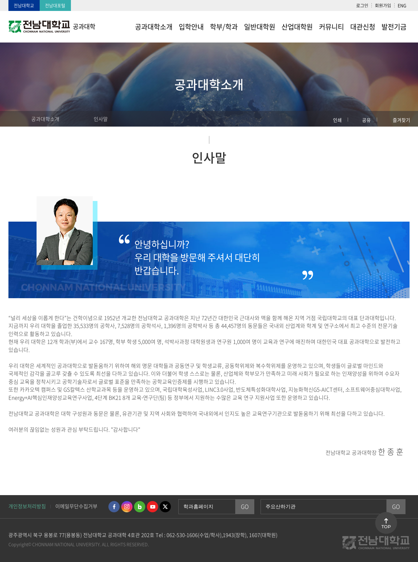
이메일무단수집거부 (76, 506)
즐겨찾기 (401, 120)
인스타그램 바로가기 (126, 506)
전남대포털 (55, 5)
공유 (366, 120)
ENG (402, 5)
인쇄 (337, 120)
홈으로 (11, 119)
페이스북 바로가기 (114, 506)
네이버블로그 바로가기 (139, 506)
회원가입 (383, 5)
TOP (386, 526)
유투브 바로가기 (152, 506)
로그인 (362, 5)
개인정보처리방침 (27, 506)
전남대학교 (24, 5)
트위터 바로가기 (165, 506)
